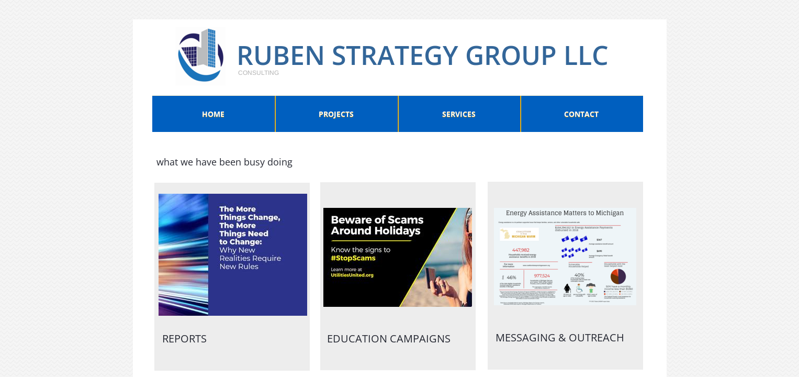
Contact (581, 114)
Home (213, 114)
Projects (336, 114)
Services (459, 114)
